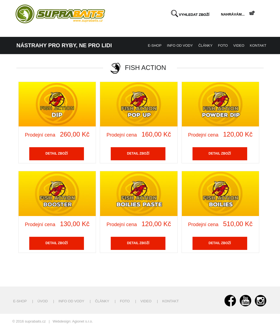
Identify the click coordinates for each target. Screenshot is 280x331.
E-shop (155, 45)
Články (205, 45)
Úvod (42, 301)
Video (238, 45)
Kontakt (258, 45)
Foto (223, 45)
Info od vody (180, 45)
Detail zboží (56, 153)
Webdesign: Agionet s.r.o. (72, 321)
